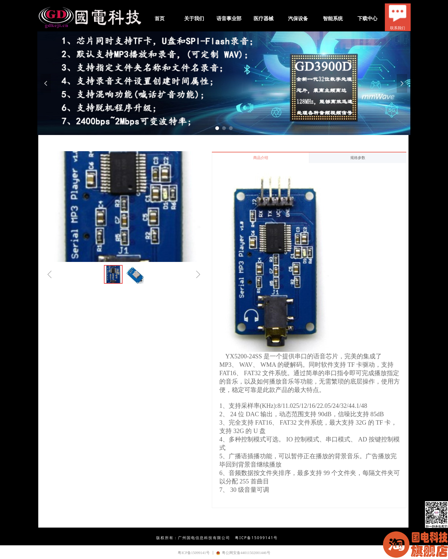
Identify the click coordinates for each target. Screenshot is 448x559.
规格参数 (357, 158)
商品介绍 (260, 158)
